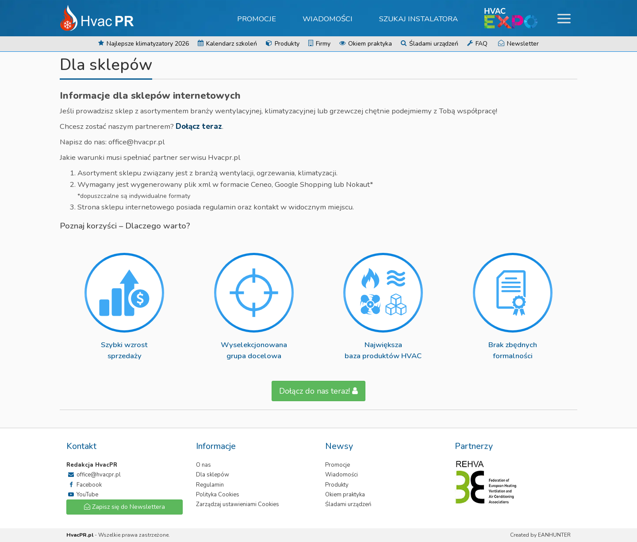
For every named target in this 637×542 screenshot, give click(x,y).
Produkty (282, 43)
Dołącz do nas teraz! (318, 391)
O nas (203, 465)
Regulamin (210, 485)
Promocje (256, 19)
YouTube (82, 495)
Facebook (84, 485)
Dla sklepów (212, 475)
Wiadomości (328, 19)
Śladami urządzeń (429, 43)
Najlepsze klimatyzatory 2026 (143, 43)
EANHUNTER (554, 534)
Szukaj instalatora (418, 19)
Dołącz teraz (199, 126)
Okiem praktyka (365, 43)
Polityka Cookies (217, 495)
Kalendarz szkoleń (227, 43)
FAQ (477, 43)
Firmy (319, 43)
